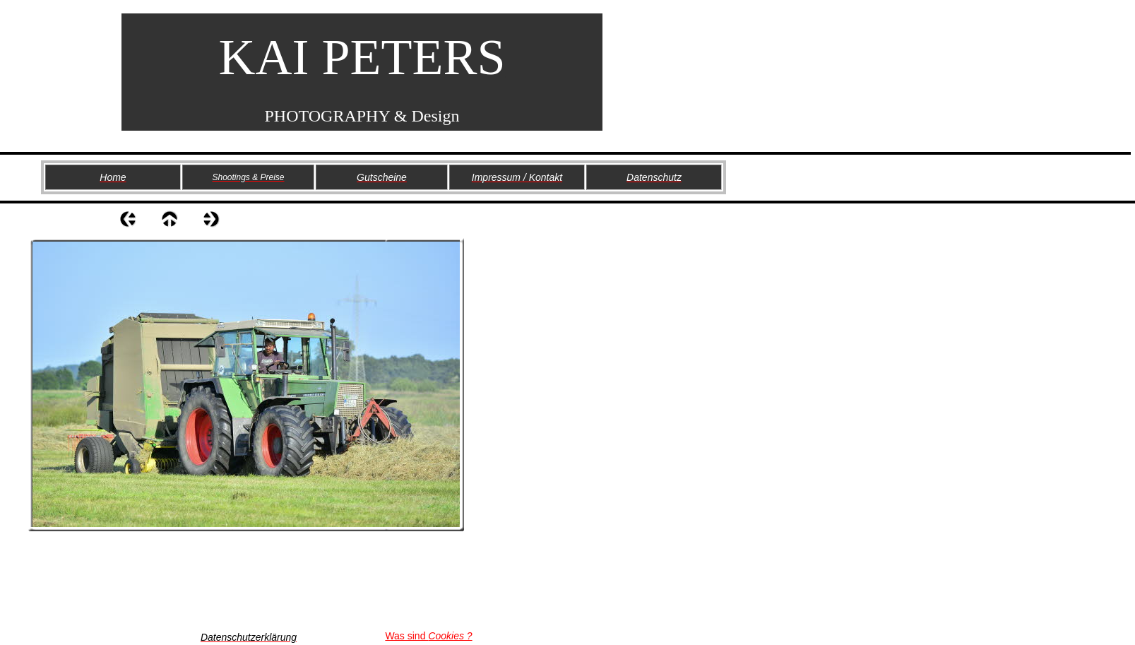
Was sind (428, 635)
